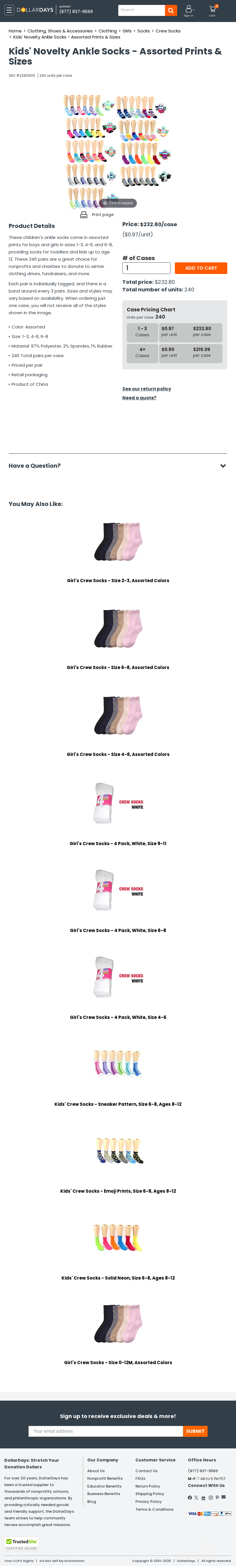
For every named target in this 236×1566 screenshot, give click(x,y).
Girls (127, 31)
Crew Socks (168, 31)
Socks (143, 31)
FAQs (140, 1478)
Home (15, 31)
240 (189, 289)
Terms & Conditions (154, 1509)
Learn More (184, 1553)
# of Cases (138, 258)
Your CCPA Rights (19, 1560)
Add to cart (201, 268)
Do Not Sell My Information (62, 1560)
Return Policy (147, 1486)
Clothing (108, 31)
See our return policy (146, 389)
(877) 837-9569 (76, 11)
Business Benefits (103, 1493)
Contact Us (146, 1471)
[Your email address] (105, 1431)
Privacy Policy (148, 1501)
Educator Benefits (104, 1486)
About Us (96, 1471)
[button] (188, 11)
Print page (103, 215)
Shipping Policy (149, 1493)
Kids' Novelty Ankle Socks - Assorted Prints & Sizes (66, 37)
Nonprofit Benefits (105, 1478)
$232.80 (165, 282)
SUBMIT (195, 1431)
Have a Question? (37, 466)
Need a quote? (139, 398)
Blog (91, 1501)
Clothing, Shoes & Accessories (60, 31)
